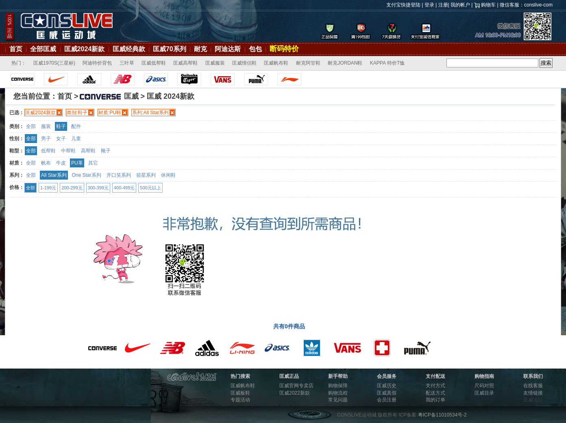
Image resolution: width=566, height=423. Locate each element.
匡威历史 (386, 385)
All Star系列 (54, 175)
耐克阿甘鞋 (308, 63)
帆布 (46, 163)
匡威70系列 (169, 49)
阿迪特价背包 (97, 63)
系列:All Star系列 (150, 112)
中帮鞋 (68, 151)
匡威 (108, 96)
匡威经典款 (129, 49)
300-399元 (98, 187)
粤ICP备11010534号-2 (442, 415)
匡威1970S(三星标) (54, 63)
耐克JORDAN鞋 (345, 63)
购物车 (488, 5)
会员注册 (386, 400)
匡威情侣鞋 (244, 63)
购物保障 (338, 385)
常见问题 (338, 400)
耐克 (200, 49)
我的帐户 (460, 5)
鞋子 (61, 126)
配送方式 (435, 393)
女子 (61, 138)
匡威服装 (215, 63)
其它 (93, 163)
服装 (46, 126)
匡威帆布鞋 (276, 63)
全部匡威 (43, 49)
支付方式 (435, 385)
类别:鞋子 (77, 112)
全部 (31, 126)
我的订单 (435, 400)
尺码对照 (484, 385)
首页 (15, 49)
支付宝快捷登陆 (403, 5)
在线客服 (533, 385)
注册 (443, 5)
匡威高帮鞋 (185, 63)
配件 (76, 126)
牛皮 (61, 163)
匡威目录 (484, 393)
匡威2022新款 (294, 393)
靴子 (106, 151)
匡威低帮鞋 (154, 63)
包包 (255, 49)
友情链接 (533, 393)
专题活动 (240, 400)
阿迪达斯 (228, 49)
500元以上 (150, 187)
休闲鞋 (168, 175)
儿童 (76, 138)
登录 (429, 5)
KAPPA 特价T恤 (387, 63)
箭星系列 (146, 175)
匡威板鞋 (240, 393)
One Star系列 (86, 175)
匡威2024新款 (84, 49)
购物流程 (338, 393)
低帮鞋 (48, 151)
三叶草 (127, 63)
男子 (46, 138)
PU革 (77, 163)
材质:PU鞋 (109, 112)
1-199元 (48, 187)
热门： (18, 63)
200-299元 (71, 187)
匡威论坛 (533, 400)
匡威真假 (386, 393)
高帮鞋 (88, 151)
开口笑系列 (119, 175)
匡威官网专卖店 (296, 385)
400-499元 (124, 187)
